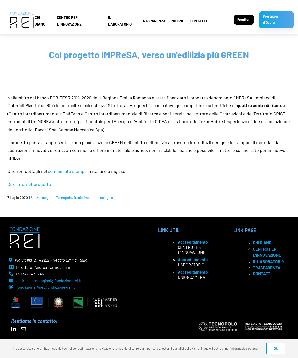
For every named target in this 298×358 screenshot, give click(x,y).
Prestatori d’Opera (270, 19)
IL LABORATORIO (120, 20)
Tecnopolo (64, 197)
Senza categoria (42, 197)
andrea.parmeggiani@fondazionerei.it (49, 280)
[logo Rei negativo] (24, 229)
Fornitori (244, 19)
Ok (276, 348)
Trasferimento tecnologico (93, 197)
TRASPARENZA (153, 21)
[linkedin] (13, 329)
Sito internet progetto (29, 184)
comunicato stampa (67, 171)
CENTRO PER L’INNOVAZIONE (69, 20)
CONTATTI (198, 21)
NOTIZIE (177, 21)
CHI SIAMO (40, 20)
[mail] (23, 329)
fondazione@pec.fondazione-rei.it (45, 287)
